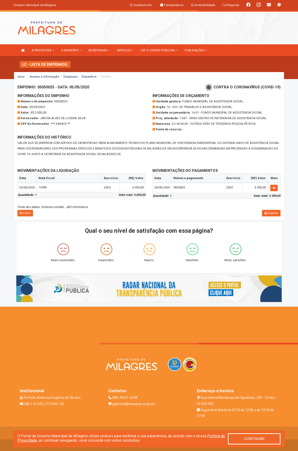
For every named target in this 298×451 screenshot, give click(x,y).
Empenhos (89, 76)
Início (21, 76)
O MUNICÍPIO (71, 50)
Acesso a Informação (44, 76)
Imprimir (271, 213)
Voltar (25, 213)
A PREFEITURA (43, 50)
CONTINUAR (254, 439)
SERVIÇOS (125, 50)
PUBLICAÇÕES (196, 50)
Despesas (71, 76)
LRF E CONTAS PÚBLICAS (159, 50)
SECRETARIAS (99, 50)
